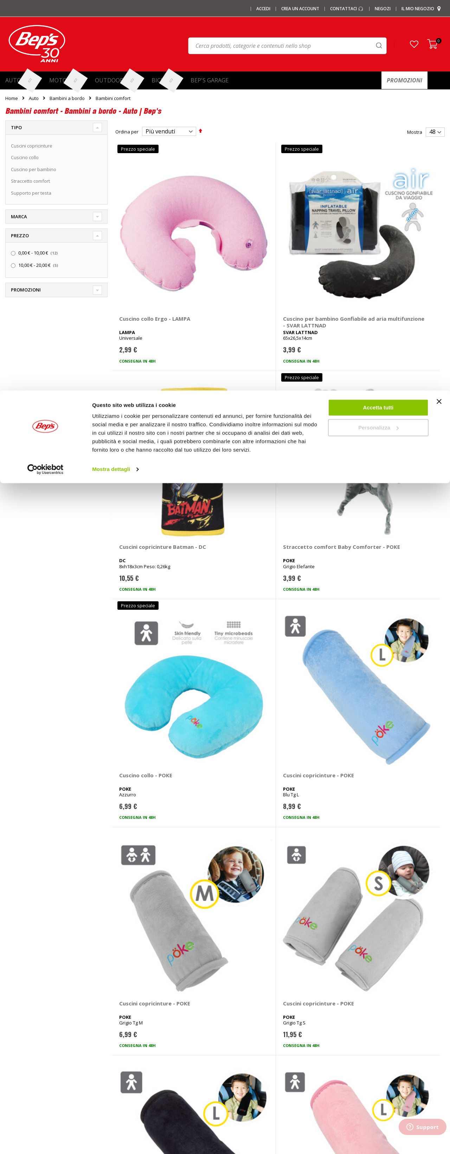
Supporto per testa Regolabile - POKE (313, 686)
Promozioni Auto (22, 1036)
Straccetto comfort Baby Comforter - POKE (403, 242)
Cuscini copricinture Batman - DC (313, 242)
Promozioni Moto (23, 1047)
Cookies (351, 1047)
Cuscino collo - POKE (145, 386)
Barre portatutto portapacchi (148, 1001)
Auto (34, 98)
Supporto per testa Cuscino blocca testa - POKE (232, 689)
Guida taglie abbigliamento (259, 1059)
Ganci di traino (245, 1024)
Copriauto (128, 1024)
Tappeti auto (131, 1059)
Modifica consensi (362, 1059)
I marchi (126, 989)
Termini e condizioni (364, 1024)
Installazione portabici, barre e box (267, 1047)
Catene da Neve (135, 1012)
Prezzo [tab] (20, 235)
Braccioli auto (132, 1082)
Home (11, 98)
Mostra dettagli (111, 79)
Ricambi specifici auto (253, 989)
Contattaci (353, 989)
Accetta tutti (378, 17)
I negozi (13, 1001)
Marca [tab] (19, 216)
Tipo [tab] (16, 127)
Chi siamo (15, 989)
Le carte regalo (21, 1024)
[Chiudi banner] (439, 14)
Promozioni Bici (21, 1059)
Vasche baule (132, 1047)
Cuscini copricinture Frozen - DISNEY (145, 834)
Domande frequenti (364, 1001)
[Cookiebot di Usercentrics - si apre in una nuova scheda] (45, 79)
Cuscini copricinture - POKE (231, 390)
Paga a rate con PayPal (367, 1012)
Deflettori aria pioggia (141, 1036)
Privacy (350, 1036)
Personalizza (378, 37)
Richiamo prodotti (361, 1070)
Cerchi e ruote (245, 1012)
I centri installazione (26, 1012)
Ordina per (127, 131)
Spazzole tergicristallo (141, 1070)
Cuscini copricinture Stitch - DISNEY (398, 686)
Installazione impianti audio (259, 1036)
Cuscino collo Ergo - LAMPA (145, 242)
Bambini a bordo (67, 98)
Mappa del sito (21, 1070)
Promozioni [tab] (26, 290)
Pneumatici (242, 1001)
